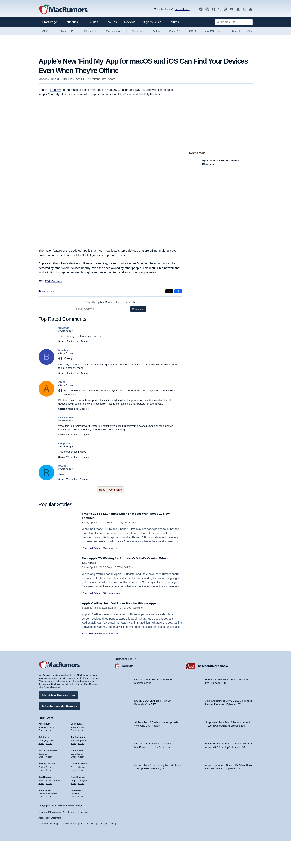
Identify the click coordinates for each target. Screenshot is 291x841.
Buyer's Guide (152, 22)
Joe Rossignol (132, 522)
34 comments (110, 633)
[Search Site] (234, 22)
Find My (55, 89)
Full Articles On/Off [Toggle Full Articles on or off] (67, 823)
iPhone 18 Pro (67, 31)
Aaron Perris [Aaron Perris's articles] (77, 789)
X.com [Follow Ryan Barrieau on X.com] (81, 782)
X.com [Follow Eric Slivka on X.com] (81, 729)
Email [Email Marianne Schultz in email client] (73, 769)
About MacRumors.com (58, 694)
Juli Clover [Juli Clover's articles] (44, 736)
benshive (63, 350)
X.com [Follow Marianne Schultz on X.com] (81, 769)
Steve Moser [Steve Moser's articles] (45, 789)
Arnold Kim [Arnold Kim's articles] (44, 723)
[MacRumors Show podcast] (201, 9)
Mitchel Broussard (103, 79)
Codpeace (64, 443)
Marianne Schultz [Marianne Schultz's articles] (79, 762)
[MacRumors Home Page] (63, 9)
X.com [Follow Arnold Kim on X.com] (49, 729)
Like (77, 341)
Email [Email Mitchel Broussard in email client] (41, 756)
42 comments (46, 291)
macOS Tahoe (213, 31)
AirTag (156, 31)
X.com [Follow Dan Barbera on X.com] (49, 782)
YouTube (127, 665)
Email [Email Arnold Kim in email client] (41, 729)
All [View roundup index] (250, 31)
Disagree (85, 341)
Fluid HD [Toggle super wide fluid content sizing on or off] (90, 823)
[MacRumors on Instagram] (207, 9)
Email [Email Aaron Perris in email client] (73, 795)
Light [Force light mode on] (106, 823)
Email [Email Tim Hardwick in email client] (73, 756)
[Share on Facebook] (178, 291)
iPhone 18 (174, 31)
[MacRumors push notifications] (238, 9)
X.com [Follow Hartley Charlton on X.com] (49, 769)
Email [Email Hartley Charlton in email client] (41, 769)
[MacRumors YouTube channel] (232, 9)
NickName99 (66, 417)
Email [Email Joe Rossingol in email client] (73, 742)
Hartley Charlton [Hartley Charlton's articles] (47, 762)
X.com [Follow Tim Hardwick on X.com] (81, 756)
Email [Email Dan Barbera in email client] (41, 782)
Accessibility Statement (50, 818)
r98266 (62, 465)
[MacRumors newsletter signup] (251, 9)
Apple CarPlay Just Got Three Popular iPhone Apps (123, 603)
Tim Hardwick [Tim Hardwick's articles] (78, 749)
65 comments (110, 548)
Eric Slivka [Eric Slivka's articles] (76, 723)
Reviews (129, 22)
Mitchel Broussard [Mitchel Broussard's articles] (48, 749)
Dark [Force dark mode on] (112, 823)
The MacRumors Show (212, 665)
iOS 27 (46, 31)
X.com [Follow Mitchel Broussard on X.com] (49, 756)
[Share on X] (169, 291)
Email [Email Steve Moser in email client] (41, 795)
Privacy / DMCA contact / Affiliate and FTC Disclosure (64, 812)
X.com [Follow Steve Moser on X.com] (49, 795)
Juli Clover (130, 567)
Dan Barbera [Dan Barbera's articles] (45, 776)
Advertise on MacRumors (59, 705)
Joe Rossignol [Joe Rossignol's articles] (78, 736)
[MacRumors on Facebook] (213, 9)
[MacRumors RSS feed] (244, 9)
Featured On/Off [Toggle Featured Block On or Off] (47, 823)
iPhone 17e (137, 31)
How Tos (111, 22)
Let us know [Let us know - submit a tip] (182, 9)
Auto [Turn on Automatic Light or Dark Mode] (99, 823)
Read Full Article (91, 548)
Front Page (49, 22)
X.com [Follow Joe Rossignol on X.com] (81, 742)
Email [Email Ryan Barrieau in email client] (73, 782)
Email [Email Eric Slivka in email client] (73, 729)
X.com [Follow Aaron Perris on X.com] (81, 795)
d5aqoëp (63, 327)
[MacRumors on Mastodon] (225, 9)
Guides (93, 22)
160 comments (111, 593)
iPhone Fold (90, 31)
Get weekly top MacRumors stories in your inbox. (110, 302)
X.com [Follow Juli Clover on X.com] (49, 742)
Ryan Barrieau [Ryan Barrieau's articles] (78, 776)
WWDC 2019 (53, 280)
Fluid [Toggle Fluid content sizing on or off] (81, 823)
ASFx (61, 381)
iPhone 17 (236, 31)
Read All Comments (110, 489)
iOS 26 (193, 31)
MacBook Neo (114, 31)
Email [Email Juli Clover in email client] (41, 742)
